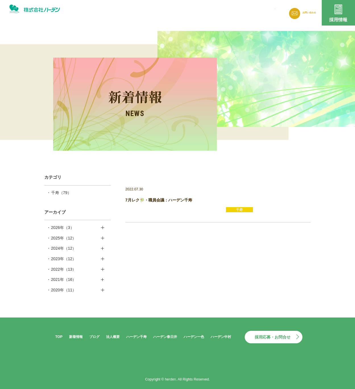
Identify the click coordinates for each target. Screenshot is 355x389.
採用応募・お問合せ (272, 337)
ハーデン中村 (221, 337)
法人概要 (237, 12)
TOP (58, 337)
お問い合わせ (306, 13)
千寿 (61, 192)
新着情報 (191, 12)
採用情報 (338, 19)
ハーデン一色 (194, 337)
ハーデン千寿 (136, 337)
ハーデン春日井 (165, 337)
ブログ (214, 12)
